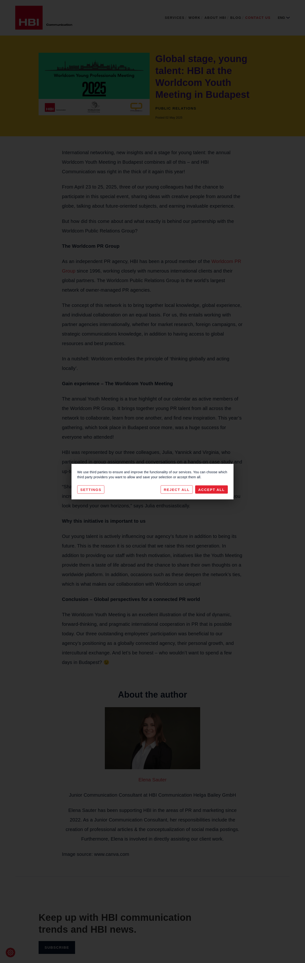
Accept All (211, 489)
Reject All (177, 489)
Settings (90, 489)
